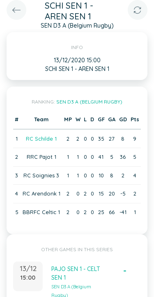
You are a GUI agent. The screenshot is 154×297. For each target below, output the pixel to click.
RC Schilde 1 (41, 138)
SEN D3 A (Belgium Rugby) (89, 102)
